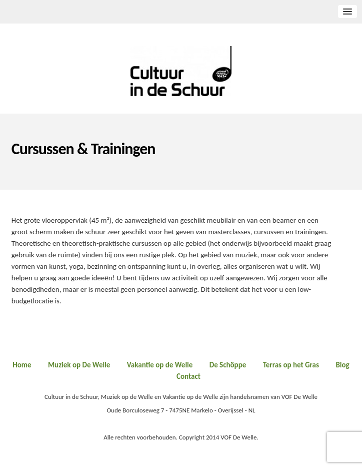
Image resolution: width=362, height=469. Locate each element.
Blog (342, 364)
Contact (188, 376)
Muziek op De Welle (79, 364)
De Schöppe (228, 364)
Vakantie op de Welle (160, 364)
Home (21, 364)
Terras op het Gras (291, 364)
